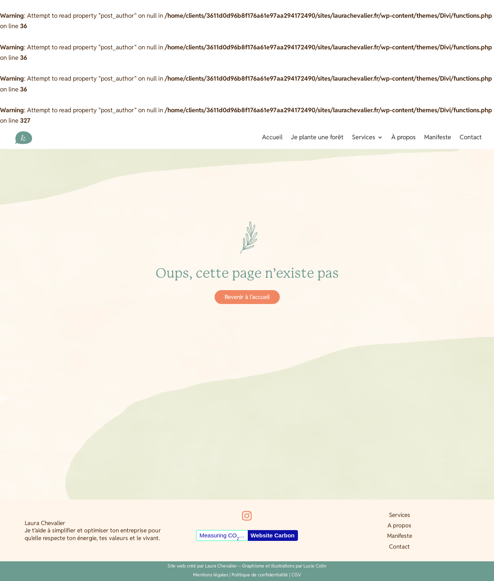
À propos (403, 138)
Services (363, 138)
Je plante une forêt (317, 138)
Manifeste (437, 138)
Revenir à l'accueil (247, 297)
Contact (471, 138)
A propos (399, 525)
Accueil (272, 138)
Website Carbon (272, 535)
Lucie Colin (315, 566)
